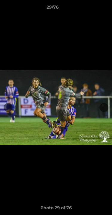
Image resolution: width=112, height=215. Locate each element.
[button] (90, 8)
